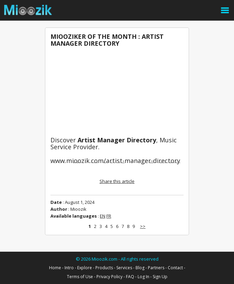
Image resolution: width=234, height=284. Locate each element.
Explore (84, 268)
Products (104, 268)
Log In (143, 277)
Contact (175, 268)
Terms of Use (80, 277)
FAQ (130, 277)
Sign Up (160, 277)
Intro (69, 268)
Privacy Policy (109, 277)
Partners (156, 268)
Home (55, 268)
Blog (140, 268)
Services (124, 268)
